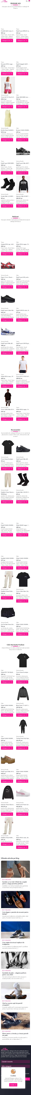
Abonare (26, 1079)
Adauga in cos (7, 40)
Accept (13, 1085)
